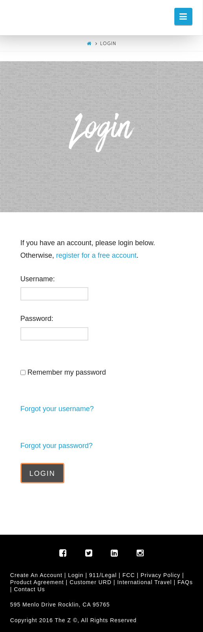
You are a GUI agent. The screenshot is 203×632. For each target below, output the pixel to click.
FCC (129, 575)
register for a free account (96, 255)
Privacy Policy (160, 575)
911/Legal (103, 575)
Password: (36, 318)
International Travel (144, 582)
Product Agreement (37, 582)
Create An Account (36, 575)
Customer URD (90, 582)
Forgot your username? (57, 409)
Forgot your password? (56, 446)
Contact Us (29, 589)
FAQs (185, 582)
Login (75, 575)
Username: (37, 279)
